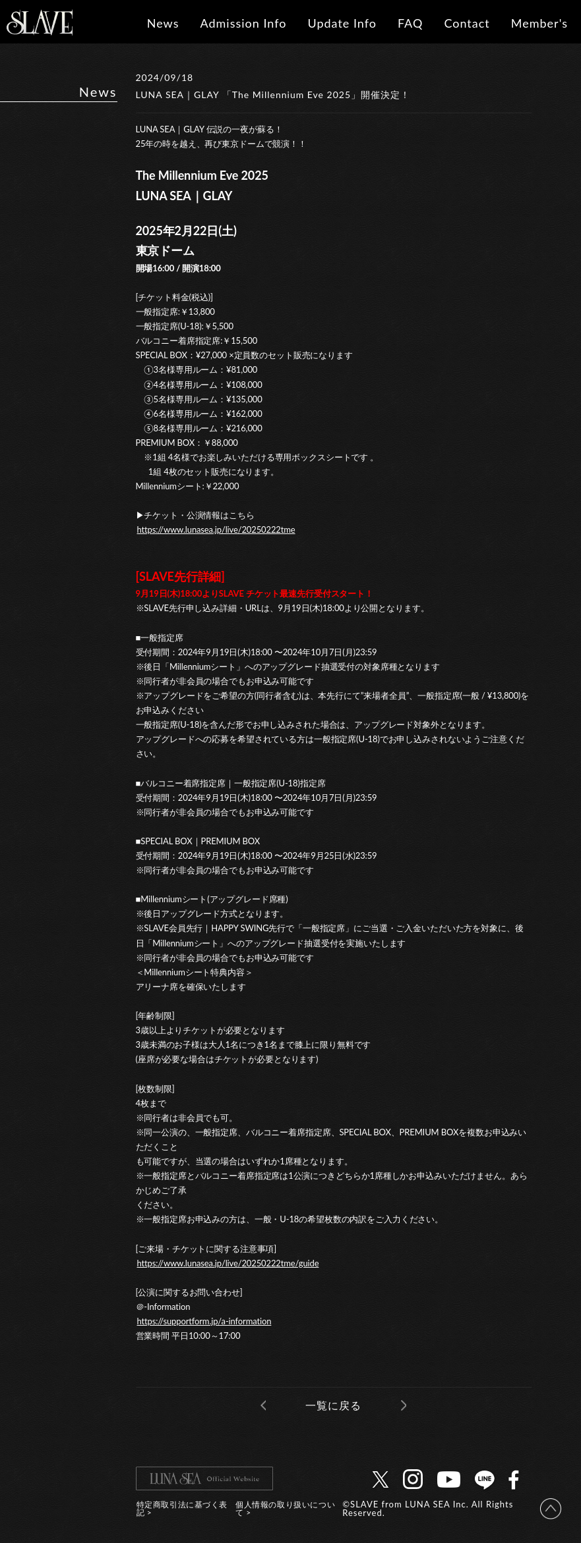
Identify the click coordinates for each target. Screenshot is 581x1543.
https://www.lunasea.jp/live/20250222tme (216, 529)
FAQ (410, 23)
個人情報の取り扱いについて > (285, 1508)
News (163, 23)
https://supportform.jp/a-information (204, 1321)
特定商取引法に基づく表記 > (182, 1508)
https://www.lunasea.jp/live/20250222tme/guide (228, 1263)
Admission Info (243, 23)
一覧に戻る (333, 1405)
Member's (539, 23)
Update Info (342, 23)
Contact (466, 23)
